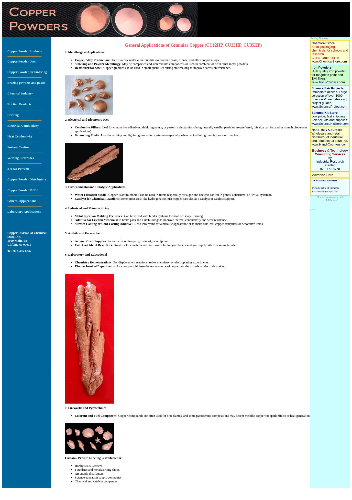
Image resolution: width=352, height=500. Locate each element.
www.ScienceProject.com (329, 106)
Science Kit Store (324, 113)
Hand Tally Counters (326, 130)
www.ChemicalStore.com (329, 61)
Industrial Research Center (330, 163)
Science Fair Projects (327, 88)
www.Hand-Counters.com (329, 144)
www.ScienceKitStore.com (330, 123)
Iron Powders (321, 67)
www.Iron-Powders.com (328, 82)
